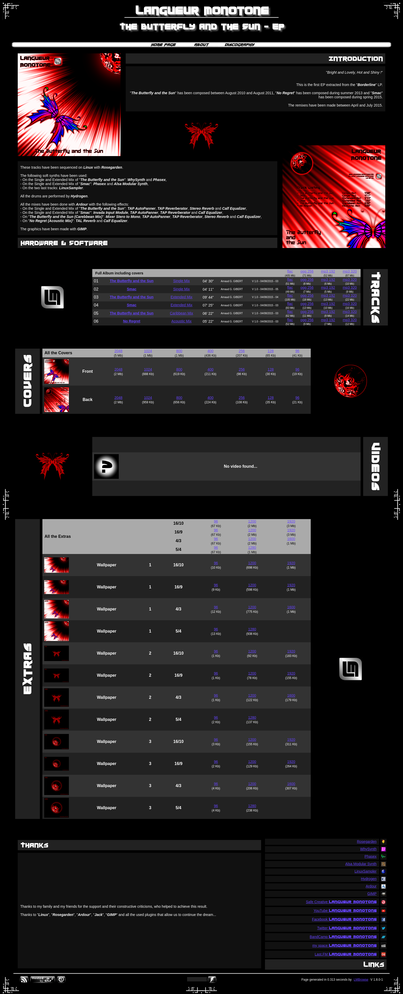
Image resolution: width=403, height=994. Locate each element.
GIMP (372, 894)
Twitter (347, 928)
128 (270, 351)
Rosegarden (367, 841)
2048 (118, 351)
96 (297, 351)
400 (210, 351)
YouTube (345, 911)
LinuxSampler (365, 871)
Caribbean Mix (181, 313)
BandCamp (343, 937)
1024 (148, 351)
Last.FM (346, 954)
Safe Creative (341, 902)
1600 (291, 539)
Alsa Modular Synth (361, 864)
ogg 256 (307, 271)
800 (179, 351)
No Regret (131, 321)
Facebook (344, 919)
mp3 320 (350, 271)
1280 (252, 548)
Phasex (370, 856)
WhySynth (368, 849)
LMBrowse (361, 979)
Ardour (371, 886)
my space (344, 945)
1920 (291, 521)
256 (242, 351)
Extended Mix (182, 297)
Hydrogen (369, 879)
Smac (131, 289)
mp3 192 (328, 271)
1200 (252, 521)
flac (290, 271)
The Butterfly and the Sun (131, 281)
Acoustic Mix (181, 321)
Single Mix (181, 281)
